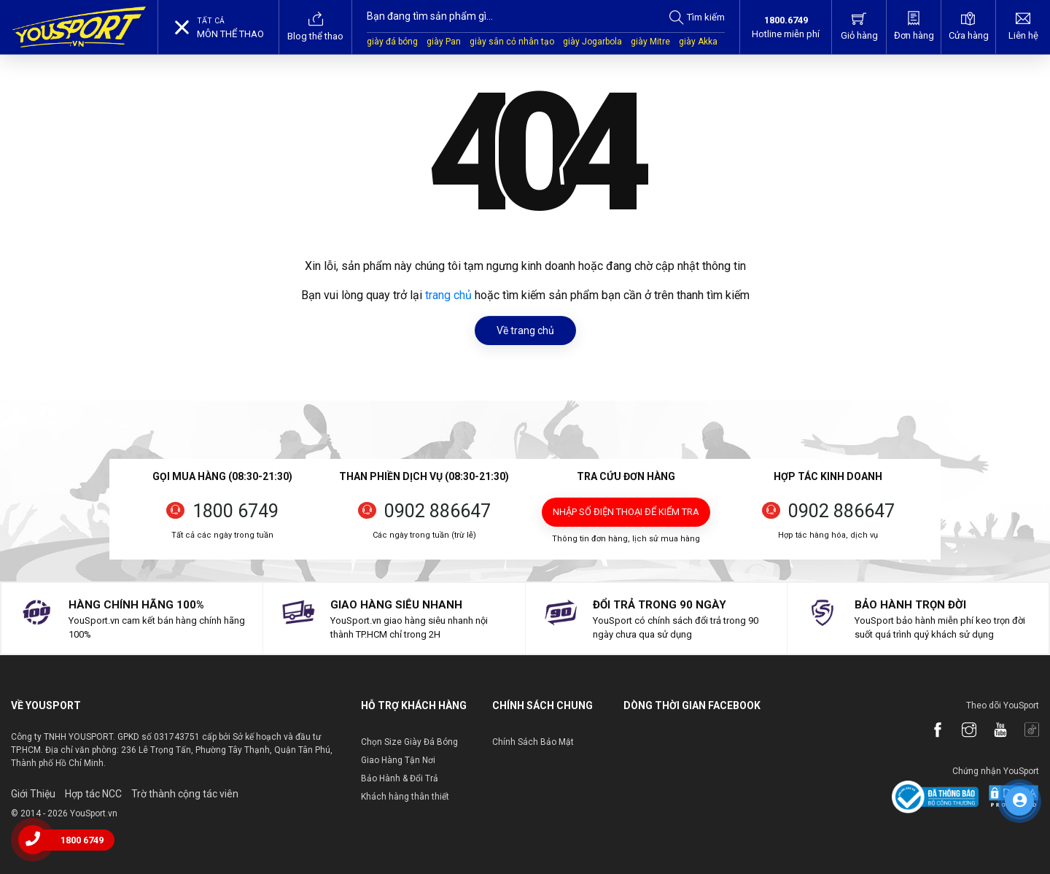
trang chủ (448, 295)
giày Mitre (650, 41)
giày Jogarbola (592, 41)
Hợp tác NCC (93, 794)
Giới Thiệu (33, 794)
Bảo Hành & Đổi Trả (399, 778)
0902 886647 (437, 511)
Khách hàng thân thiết (405, 797)
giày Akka (698, 41)
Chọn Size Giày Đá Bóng (409, 742)
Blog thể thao (315, 26)
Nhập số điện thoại (626, 511)
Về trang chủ (525, 330)
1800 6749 (235, 511)
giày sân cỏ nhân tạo (512, 41)
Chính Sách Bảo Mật (533, 742)
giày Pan (444, 41)
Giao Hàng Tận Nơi (398, 760)
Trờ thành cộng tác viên (184, 794)
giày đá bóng (392, 41)
